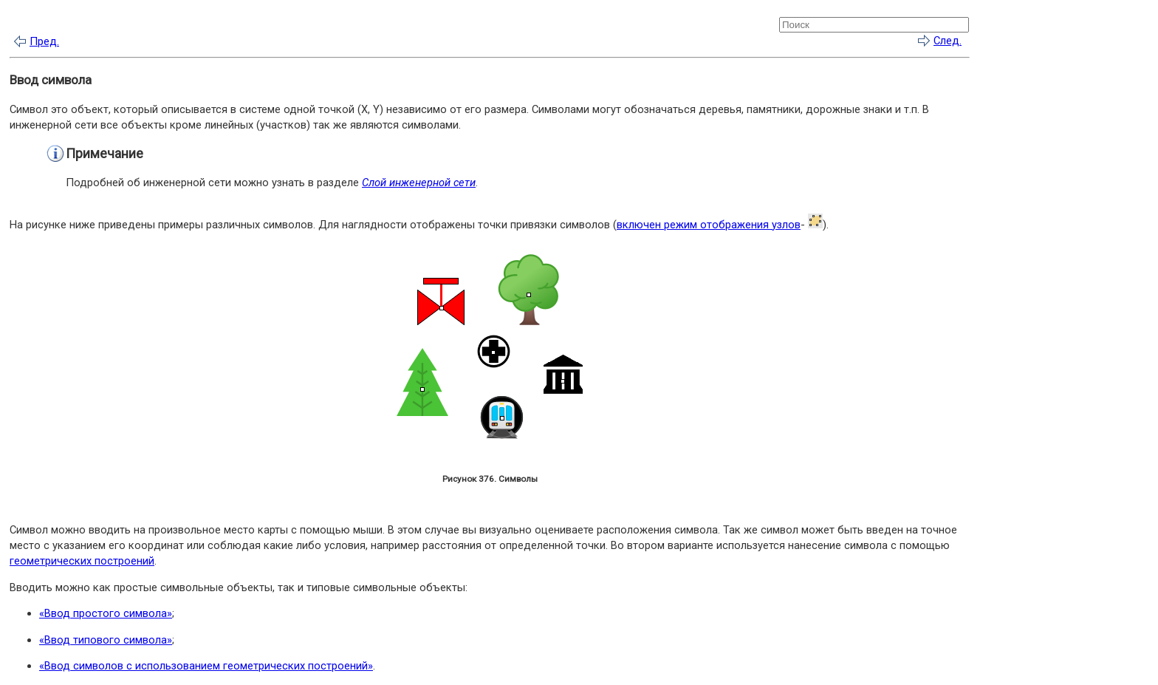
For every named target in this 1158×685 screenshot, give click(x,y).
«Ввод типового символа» (105, 640)
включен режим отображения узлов (709, 224)
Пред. (44, 41)
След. (947, 41)
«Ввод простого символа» (105, 613)
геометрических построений (82, 561)
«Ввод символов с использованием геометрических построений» (206, 665)
